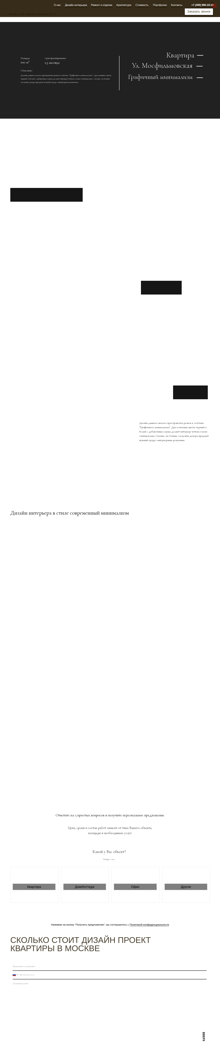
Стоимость (141, 5)
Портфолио (160, 5)
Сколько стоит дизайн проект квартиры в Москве (80, 944)
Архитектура (123, 5)
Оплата (64, 1030)
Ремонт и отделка (101, 5)
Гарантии (65, 1035)
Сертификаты (67, 1040)
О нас (57, 5)
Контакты (176, 5)
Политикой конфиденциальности (149, 924)
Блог (115, 1040)
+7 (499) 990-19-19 (202, 5)
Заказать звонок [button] (199, 11)
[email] (110, 983)
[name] (110, 966)
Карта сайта (95, 1035)
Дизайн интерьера (76, 5)
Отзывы (64, 1025)
